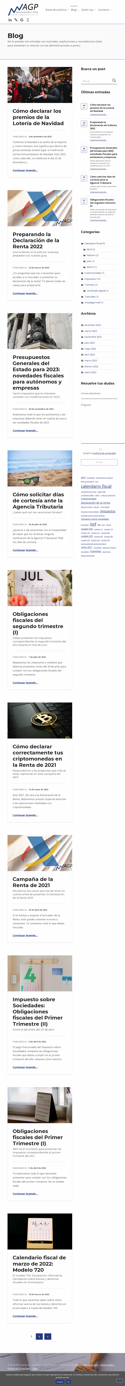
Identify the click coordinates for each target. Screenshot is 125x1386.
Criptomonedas (92, 272)
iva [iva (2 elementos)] (99, 524)
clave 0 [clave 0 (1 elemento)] (97, 495)
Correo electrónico (99, 395)
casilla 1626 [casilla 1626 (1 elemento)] (102, 492)
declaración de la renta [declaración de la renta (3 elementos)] (95, 503)
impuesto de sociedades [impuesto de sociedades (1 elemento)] (90, 512)
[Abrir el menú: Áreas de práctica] (68, 9)
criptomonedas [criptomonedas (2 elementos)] (88, 498)
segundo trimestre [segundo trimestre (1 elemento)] (109, 548)
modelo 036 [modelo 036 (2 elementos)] (87, 529)
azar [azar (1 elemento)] (96, 481)
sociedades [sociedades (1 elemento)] (85, 552)
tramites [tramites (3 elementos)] (95, 551)
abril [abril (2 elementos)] (83, 477)
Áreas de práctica (55, 9)
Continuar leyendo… (25, 170)
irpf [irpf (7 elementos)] (93, 524)
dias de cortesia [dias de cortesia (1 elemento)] (86, 507)
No (68, 1382)
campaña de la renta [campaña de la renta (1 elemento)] (88, 492)
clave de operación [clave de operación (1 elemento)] (108, 495)
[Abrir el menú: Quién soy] (95, 9)
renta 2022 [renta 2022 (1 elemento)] (97, 548)
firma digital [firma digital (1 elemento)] (105, 507)
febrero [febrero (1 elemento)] (96, 507)
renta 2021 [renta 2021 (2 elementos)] (86, 547)
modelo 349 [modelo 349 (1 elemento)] (95, 540)
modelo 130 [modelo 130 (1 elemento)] (85, 533)
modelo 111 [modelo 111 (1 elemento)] (98, 529)
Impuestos (90, 278)
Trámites (89, 284)
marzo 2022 (90, 360)
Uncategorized (92, 302)
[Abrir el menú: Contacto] (110, 9)
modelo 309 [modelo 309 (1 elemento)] (108, 536)
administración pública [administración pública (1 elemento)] (104, 478)
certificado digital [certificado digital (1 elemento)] (87, 495)
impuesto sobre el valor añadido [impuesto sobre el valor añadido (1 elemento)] (93, 516)
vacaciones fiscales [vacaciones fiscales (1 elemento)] (87, 556)
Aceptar (60, 1382)
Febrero (91, 255)
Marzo (90, 267)
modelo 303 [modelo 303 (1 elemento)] (98, 536)
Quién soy (87, 9)
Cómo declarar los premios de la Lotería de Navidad (38, 117)
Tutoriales (89, 296)
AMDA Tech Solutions (86, 1364)
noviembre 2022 (93, 336)
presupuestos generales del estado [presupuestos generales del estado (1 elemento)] (93, 544)
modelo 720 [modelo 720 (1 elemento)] (105, 540)
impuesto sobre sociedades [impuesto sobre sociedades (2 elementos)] (95, 519)
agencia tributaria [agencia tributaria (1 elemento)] (87, 481)
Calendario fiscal (93, 243)
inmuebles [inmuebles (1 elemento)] (85, 525)
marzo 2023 (90, 331)
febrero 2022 (91, 366)
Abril (89, 249)
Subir (35, 1368)
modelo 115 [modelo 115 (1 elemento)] (108, 529)
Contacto (103, 9)
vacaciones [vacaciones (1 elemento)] (107, 552)
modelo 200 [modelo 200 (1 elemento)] (105, 533)
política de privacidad (104, 453)
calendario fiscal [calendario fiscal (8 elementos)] (96, 486)
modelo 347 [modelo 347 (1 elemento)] (85, 540)
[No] (119, 1380)
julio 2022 (89, 342)
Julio (89, 261)
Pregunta (103, 406)
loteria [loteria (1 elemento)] (108, 525)
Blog (74, 9)
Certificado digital (96, 290)
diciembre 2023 (92, 325)
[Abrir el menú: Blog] (78, 9)
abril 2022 (89, 354)
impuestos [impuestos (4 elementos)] (107, 511)
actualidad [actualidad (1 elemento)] (91, 478)
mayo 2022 (90, 348)
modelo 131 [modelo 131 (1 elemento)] (95, 533)
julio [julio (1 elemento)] (103, 525)
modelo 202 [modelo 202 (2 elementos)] (87, 536)
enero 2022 (90, 372)
